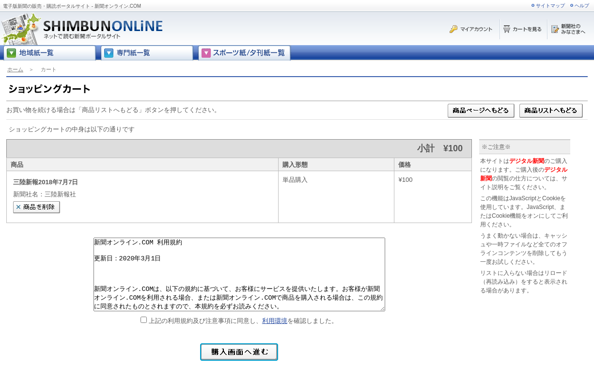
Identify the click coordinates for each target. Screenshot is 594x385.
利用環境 (274, 320)
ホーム (15, 69)
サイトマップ (550, 5)
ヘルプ (582, 5)
